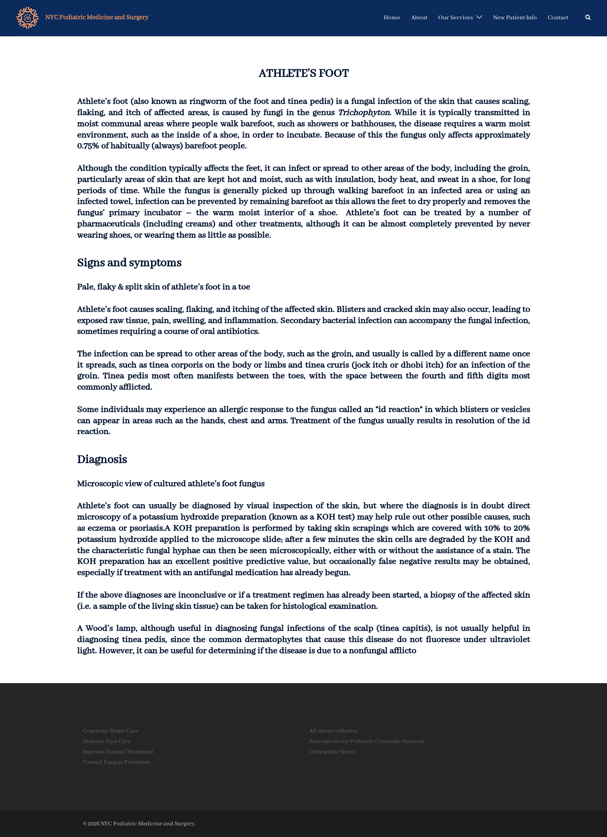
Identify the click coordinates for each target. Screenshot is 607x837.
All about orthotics (333, 731)
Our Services (455, 18)
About (419, 18)
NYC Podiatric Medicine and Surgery (97, 18)
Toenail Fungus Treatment (117, 762)
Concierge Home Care (110, 731)
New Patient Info (515, 18)
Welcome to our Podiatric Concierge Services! (366, 741)
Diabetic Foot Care (106, 741)
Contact (558, 18)
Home (392, 18)
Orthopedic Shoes (332, 751)
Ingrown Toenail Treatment (118, 751)
